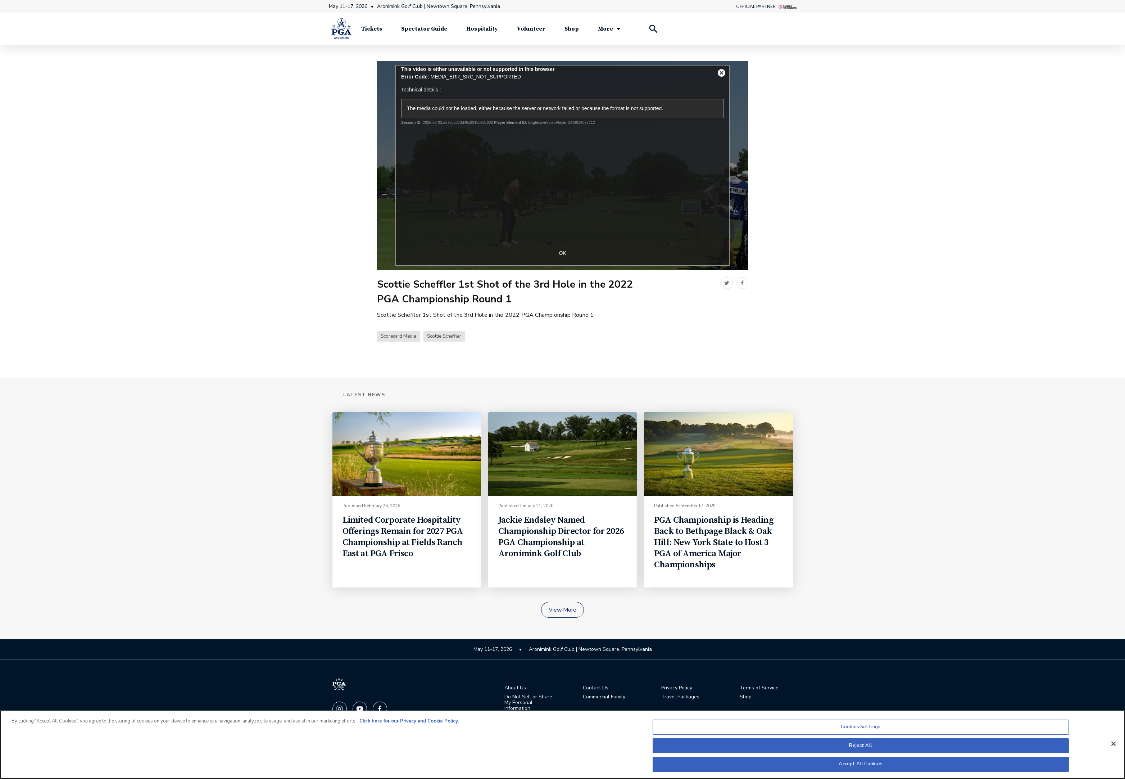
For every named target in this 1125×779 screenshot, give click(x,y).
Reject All (860, 745)
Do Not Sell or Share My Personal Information (528, 702)
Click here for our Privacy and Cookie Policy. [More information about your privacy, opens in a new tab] (409, 721)
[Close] (1113, 744)
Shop (746, 697)
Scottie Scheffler (444, 336)
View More (562, 610)
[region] (562, 745)
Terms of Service (759, 688)
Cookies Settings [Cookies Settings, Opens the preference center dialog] (860, 727)
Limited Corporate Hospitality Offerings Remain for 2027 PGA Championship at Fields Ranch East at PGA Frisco (403, 536)
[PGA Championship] (341, 28)
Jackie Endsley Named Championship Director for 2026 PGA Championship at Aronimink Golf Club (561, 536)
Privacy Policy (676, 688)
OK (562, 253)
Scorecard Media (398, 336)
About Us (515, 688)
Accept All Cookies (860, 764)
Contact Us (595, 688)
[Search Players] (653, 29)
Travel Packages (680, 697)
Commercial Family (604, 697)
